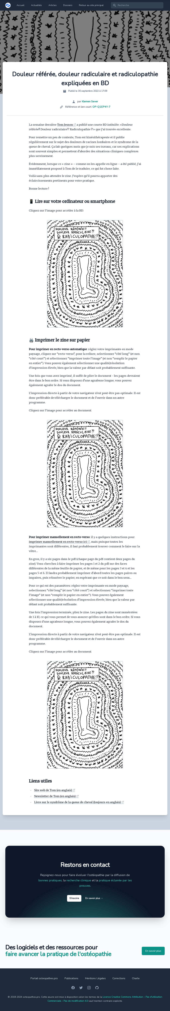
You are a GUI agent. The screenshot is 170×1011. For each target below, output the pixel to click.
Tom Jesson (65, 124)
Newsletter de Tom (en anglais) (55, 796)
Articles (52, 5)
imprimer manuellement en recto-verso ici (58, 541)
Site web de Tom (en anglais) (53, 790)
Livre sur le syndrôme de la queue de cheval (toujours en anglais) (77, 802)
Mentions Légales (95, 978)
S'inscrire (74, 898)
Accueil (20, 5)
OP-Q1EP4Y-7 (101, 107)
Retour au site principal (91, 5)
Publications (71, 978)
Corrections (118, 978)
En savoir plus (94, 898)
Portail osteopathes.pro (44, 978)
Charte (136, 978)
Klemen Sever (90, 101)
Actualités (36, 5)
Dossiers (67, 5)
